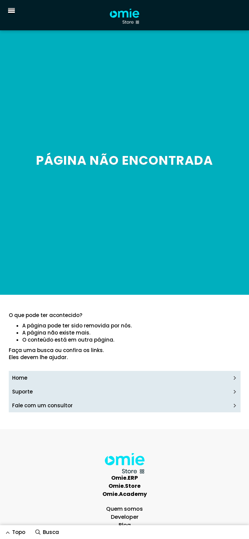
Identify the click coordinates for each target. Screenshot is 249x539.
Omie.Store (124, 486)
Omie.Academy (124, 494)
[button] (10, 10)
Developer (124, 517)
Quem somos (124, 509)
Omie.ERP (124, 478)
